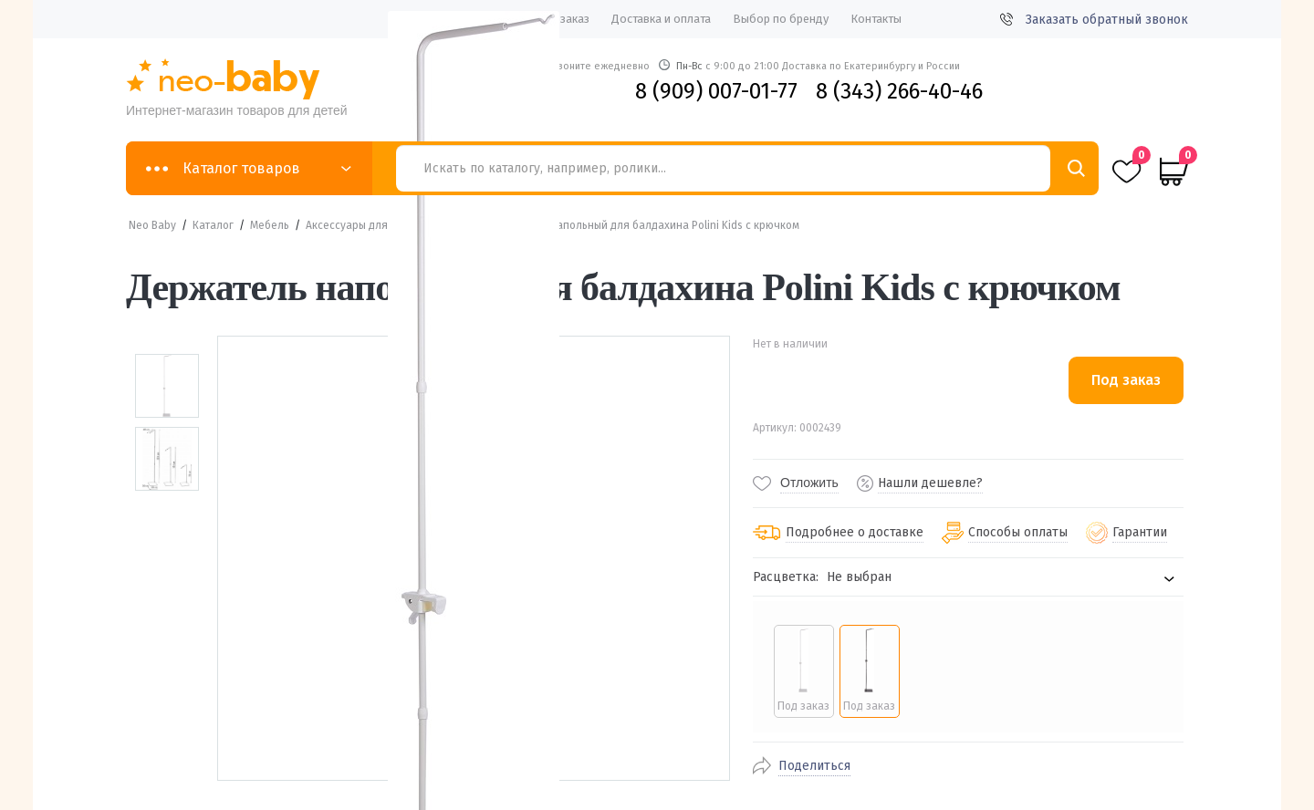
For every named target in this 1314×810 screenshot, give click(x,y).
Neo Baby (152, 225)
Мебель (269, 225)
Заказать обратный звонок (1094, 19)
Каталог (213, 225)
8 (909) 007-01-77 (716, 91)
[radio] (803, 671)
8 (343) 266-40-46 (899, 91)
